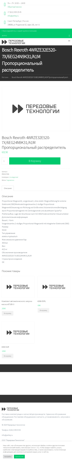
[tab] (8, 188)
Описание (8, 188)
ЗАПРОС (4, 36)
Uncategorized (13, 177)
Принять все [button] (19, 457)
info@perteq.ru (13, 16)
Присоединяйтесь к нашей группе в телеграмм (19, 31)
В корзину (35, 161)
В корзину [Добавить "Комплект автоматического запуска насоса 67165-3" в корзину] (7, 313)
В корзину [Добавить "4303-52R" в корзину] (7, 356)
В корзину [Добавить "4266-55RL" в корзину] (43, 310)
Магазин (5, 77)
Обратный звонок (15, 7)
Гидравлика (10, 180)
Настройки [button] (7, 457)
